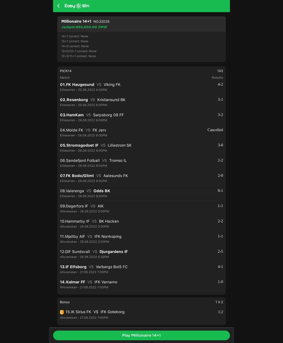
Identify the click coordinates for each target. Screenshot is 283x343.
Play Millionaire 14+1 (141, 335)
